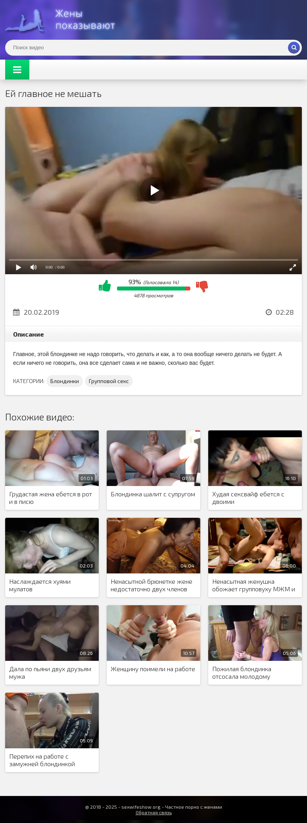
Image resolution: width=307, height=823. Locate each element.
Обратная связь (154, 812)
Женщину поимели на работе (153, 668)
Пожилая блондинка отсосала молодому (241, 672)
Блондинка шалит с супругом (153, 494)
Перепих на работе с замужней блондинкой (42, 759)
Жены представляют (64, 20)
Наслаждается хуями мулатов (40, 585)
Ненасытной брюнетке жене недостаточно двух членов (151, 585)
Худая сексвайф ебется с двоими (248, 497)
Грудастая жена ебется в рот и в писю (50, 497)
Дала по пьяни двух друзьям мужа (50, 672)
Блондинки (64, 381)
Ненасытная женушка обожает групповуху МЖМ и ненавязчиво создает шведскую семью (253, 585)
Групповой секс (109, 381)
